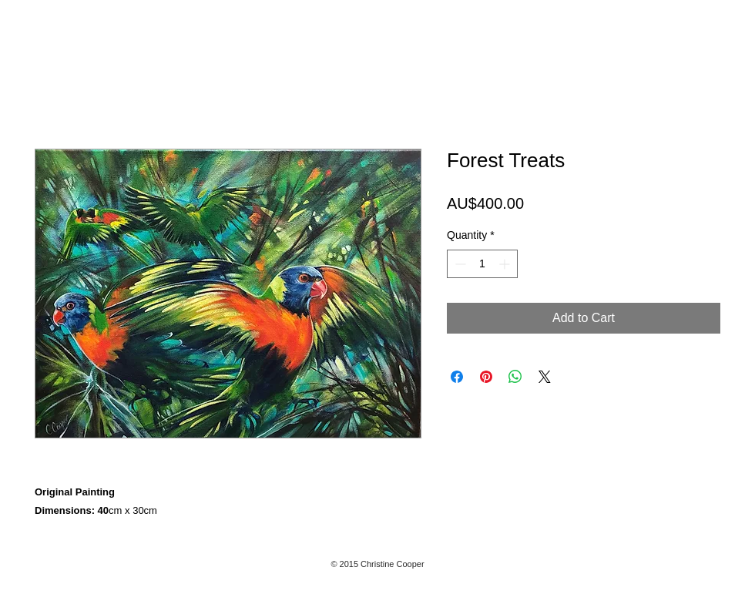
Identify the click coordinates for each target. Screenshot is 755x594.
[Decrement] (458, 263)
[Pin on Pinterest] (486, 376)
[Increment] (505, 263)
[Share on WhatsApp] (515, 376)
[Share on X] (544, 376)
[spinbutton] (482, 263)
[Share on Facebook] (457, 376)
